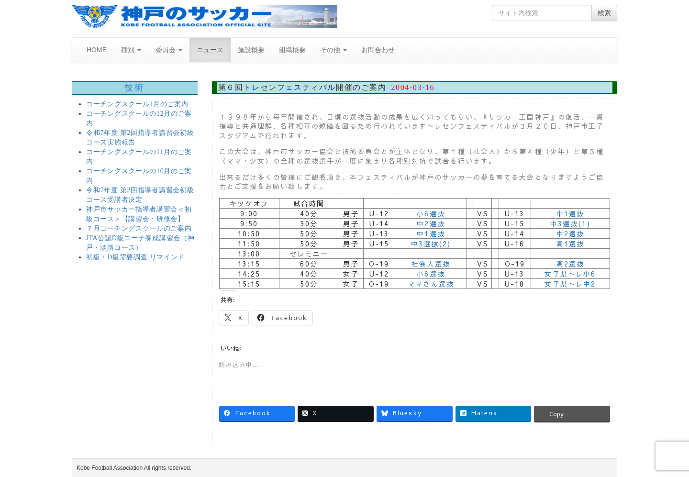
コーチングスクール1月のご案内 (137, 104)
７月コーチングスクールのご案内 (139, 228)
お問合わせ (378, 50)
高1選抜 (570, 243)
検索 (604, 13)
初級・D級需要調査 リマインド (135, 257)
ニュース (210, 50)
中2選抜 (431, 223)
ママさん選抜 (431, 283)
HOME (97, 50)
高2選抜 (570, 263)
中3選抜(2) (431, 243)
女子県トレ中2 (570, 283)
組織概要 (292, 50)
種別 (131, 50)
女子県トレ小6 (570, 273)
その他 (333, 50)
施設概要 (251, 50)
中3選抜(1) (570, 223)
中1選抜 (570, 213)
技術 (134, 87)
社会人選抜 (430, 263)
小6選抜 (431, 213)
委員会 (169, 50)
